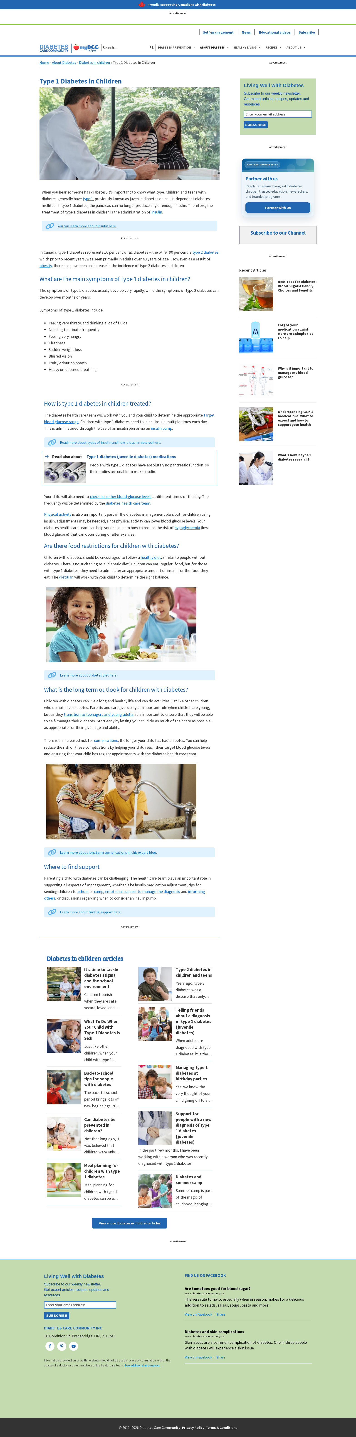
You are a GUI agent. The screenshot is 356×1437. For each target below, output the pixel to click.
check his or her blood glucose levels (120, 496)
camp (98, 891)
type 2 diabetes (205, 252)
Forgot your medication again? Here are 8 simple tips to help (295, 331)
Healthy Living (247, 47)
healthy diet (151, 557)
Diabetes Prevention (176, 47)
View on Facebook (198, 1314)
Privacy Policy (193, 1427)
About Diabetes (214, 47)
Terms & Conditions (221, 1427)
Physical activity (57, 514)
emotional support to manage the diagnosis (142, 891)
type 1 (88, 198)
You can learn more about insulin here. (87, 226)
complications (106, 740)
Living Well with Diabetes (274, 85)
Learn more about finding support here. (90, 912)
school (83, 891)
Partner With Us (278, 207)
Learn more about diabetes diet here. (88, 675)
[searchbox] (128, 47)
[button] (152, 47)
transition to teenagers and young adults (99, 714)
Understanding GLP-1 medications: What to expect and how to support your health (295, 418)
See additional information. (142, 1365)
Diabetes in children (94, 62)
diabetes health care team (128, 503)
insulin (156, 212)
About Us (296, 47)
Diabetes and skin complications (214, 1331)
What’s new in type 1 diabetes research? (294, 457)
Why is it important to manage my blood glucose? (296, 372)
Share (220, 1314)
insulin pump (161, 428)
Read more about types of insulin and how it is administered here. (110, 442)
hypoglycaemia (187, 527)
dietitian (66, 577)
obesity (46, 265)
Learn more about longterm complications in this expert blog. (108, 852)
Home (44, 62)
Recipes (274, 47)
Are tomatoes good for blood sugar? (218, 1288)
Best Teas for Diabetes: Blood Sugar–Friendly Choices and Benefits (297, 285)
